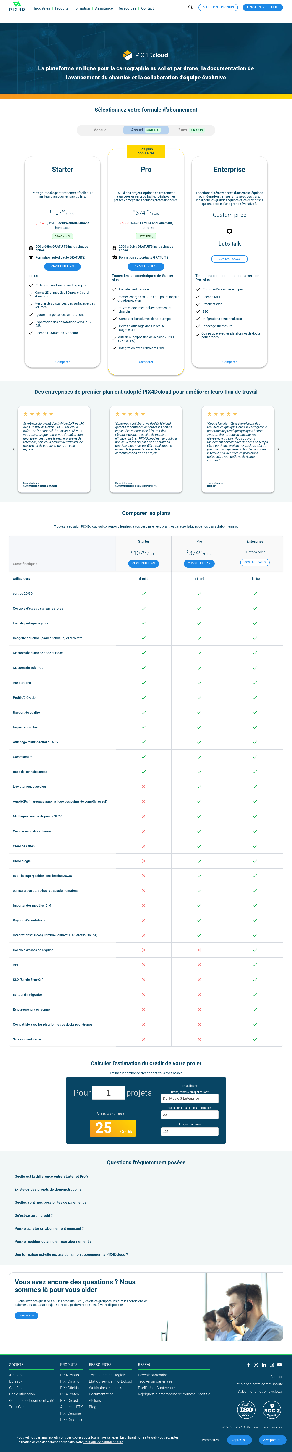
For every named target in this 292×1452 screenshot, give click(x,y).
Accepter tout (272, 1440)
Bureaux (15, 1381)
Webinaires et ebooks (106, 1387)
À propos (16, 1374)
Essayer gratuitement (263, 13)
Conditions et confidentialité (31, 1400)
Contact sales (229, 258)
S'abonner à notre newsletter (260, 1391)
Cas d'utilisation (22, 1394)
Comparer (62, 361)
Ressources (127, 15)
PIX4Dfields (69, 1387)
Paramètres (210, 1440)
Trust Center (19, 1406)
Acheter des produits (218, 13)
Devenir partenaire (152, 1374)
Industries (42, 15)
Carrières (16, 1387)
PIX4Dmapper (71, 1419)
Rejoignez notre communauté (259, 1384)
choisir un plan (62, 266)
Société (16, 1364)
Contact (147, 15)
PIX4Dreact (69, 1400)
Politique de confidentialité (103, 1442)
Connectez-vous (251, 5)
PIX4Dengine (70, 1413)
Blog (92, 1406)
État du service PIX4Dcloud (110, 1381)
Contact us (26, 1315)
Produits (61, 15)
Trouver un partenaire (155, 1381)
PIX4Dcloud (69, 1374)
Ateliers (95, 1400)
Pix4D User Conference (156, 1387)
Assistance (104, 15)
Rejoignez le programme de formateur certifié (174, 1394)
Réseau (144, 1364)
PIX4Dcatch (69, 1394)
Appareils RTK (71, 1406)
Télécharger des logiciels (108, 1374)
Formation (81, 15)
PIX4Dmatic (69, 1381)
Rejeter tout (239, 1440)
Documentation (101, 1394)
